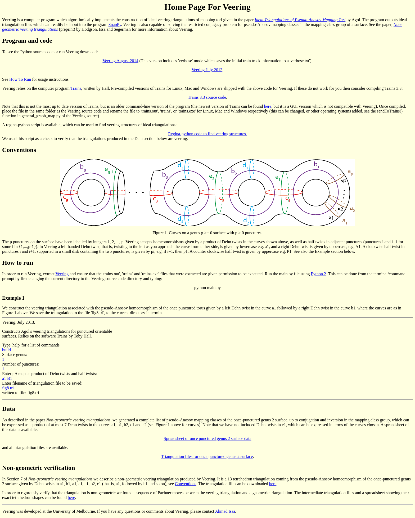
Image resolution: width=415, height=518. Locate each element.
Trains (75, 88)
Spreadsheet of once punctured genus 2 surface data (207, 438)
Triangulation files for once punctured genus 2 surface (207, 456)
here (268, 106)
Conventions (185, 483)
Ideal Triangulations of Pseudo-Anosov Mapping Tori (300, 19)
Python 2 (318, 274)
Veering (62, 274)
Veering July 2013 (207, 69)
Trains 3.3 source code (207, 97)
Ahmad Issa (225, 511)
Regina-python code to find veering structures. (207, 134)
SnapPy (115, 24)
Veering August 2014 (120, 60)
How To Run (20, 79)
